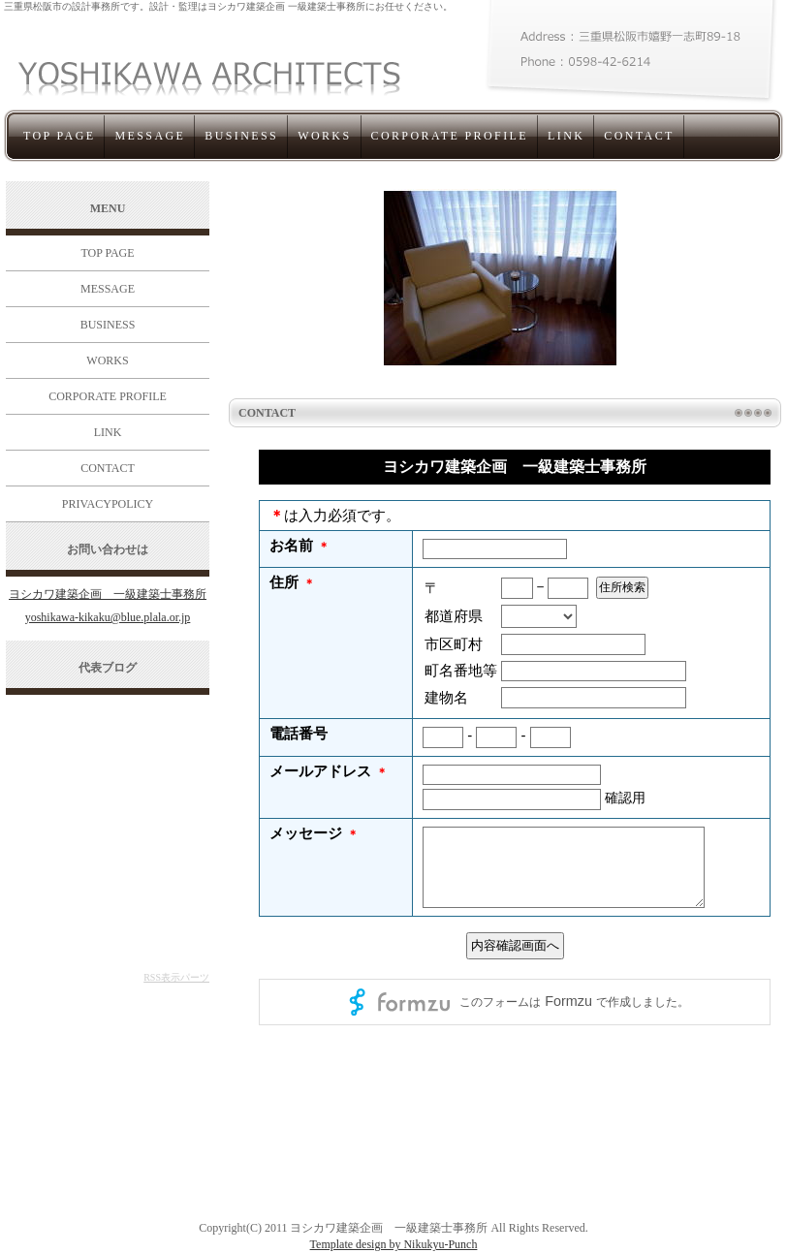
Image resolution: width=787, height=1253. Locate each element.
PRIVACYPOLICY (107, 504)
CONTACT (639, 135)
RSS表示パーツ (176, 977)
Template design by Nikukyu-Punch (394, 1244)
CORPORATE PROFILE (450, 135)
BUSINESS (241, 135)
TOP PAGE (59, 135)
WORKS (324, 135)
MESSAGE (149, 135)
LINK (566, 135)
